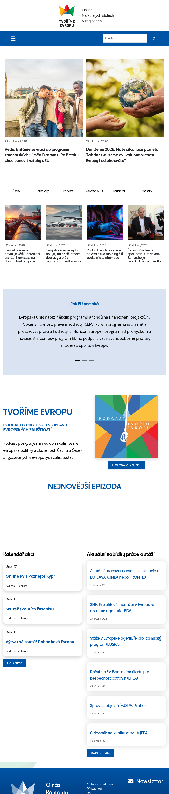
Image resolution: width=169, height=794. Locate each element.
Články (16, 191)
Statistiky (146, 191)
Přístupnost (94, 788)
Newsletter (145, 781)
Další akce (14, 663)
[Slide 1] (70, 172)
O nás (53, 785)
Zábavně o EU (94, 191)
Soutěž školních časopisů (30, 609)
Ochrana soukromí (100, 784)
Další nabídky (101, 753)
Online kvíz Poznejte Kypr (30, 576)
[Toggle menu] (13, 38)
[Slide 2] (77, 172)
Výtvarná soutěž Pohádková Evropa (40, 641)
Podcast (68, 191)
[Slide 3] (84, 172)
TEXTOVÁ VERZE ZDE (126, 465)
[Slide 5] (99, 172)
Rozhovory (42, 191)
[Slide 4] (91, 172)
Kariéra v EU (120, 191)
